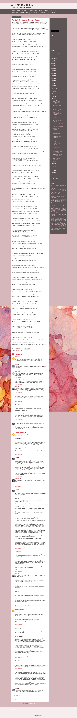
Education (63, 196)
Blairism (57, 186)
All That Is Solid (57, 53)
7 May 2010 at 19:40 (19, 496)
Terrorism (52, 225)
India (55, 204)
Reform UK (58, 217)
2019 (53, 71)
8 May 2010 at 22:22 (19, 633)
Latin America (58, 205)
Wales (60, 228)
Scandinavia (57, 219)
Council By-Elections (24, 12)
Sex (51, 10)
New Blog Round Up (57, 156)
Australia (52, 186)
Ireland (62, 204)
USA (65, 227)
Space (52, 223)
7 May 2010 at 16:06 (19, 454)
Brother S (55, 189)
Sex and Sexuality (54, 220)
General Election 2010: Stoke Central (57, 152)
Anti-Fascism (61, 185)
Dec (54, 88)
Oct (54, 91)
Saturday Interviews (52, 12)
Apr (54, 161)
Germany (64, 200)
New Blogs (54, 211)
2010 (53, 86)
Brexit (62, 188)
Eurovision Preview (56, 118)
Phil (16, 364)
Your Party (55, 229)
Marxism (64, 208)
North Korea (63, 211)
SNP (62, 220)
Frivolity (56, 200)
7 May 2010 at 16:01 (19, 435)
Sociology (24, 10)
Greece (52, 201)
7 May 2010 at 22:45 (19, 548)
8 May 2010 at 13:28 (19, 606)
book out (52, 23)
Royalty (57, 218)
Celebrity (59, 189)
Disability (52, 196)
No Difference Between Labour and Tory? (57, 155)
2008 (53, 170)
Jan (54, 166)
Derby (65, 195)
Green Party (63, 201)
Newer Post (14, 699)
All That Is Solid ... (22, 5)
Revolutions (53, 218)
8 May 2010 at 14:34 (19, 624)
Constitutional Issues (56, 193)
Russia (60, 218)
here (28, 490)
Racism (52, 217)
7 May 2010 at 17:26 (19, 476)
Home (13, 10)
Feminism (57, 199)
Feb (54, 165)
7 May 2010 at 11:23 (19, 392)
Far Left (40, 10)
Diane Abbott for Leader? (58, 126)
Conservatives (55, 192)
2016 (53, 76)
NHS (58, 211)
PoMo (60, 214)
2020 (53, 70)
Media (52, 209)
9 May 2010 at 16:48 (19, 692)
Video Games (15, 12)
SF (59, 220)
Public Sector (62, 215)
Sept (54, 93)
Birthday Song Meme (57, 105)
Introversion (58, 204)
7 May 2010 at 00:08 (19, 369)
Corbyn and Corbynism (58, 194)
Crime (61, 195)
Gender (46, 10)
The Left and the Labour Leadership (57, 131)
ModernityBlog (18, 609)
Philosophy (58, 212)
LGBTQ (52, 207)
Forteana (64, 199)
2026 (53, 60)
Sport (55, 223)
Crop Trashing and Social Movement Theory (58, 110)
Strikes (59, 224)
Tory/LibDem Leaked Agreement (57, 137)
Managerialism (57, 208)
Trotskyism (57, 227)
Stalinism (59, 223)
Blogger (40, 715)
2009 (53, 168)
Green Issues (57, 201)
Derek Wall (17, 478)
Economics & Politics (33, 10)
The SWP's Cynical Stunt (58, 123)
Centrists (64, 189)
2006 (53, 173)
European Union (62, 197)
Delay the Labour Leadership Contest (57, 134)
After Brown (55, 141)
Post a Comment (17, 695)
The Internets (58, 225)
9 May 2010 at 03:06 (19, 657)
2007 (53, 172)
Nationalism (53, 210)
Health (52, 202)
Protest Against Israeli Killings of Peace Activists (57, 102)
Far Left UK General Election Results (26, 20)
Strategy (56, 224)
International (43, 12)
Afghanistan (53, 185)
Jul (54, 96)
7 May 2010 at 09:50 (19, 384)
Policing (52, 214)
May (54, 100)
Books (56, 10)
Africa (56, 185)
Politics (56, 214)
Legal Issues (63, 205)
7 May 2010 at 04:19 (19, 377)
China (52, 190)
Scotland (64, 219)
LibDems (57, 207)
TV (59, 227)
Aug (54, 95)
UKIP (62, 227)
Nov (54, 90)
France (52, 200)
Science (60, 219)
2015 (53, 78)
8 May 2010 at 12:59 (19, 589)
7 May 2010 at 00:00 (19, 362)
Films (61, 199)
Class (64, 190)
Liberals (61, 207)
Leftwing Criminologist (19, 432)
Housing (56, 202)
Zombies (58, 229)
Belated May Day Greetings (56, 159)
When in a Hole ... (56, 124)
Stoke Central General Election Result (57, 147)
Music (64, 209)
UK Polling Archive (34, 12)
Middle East (60, 209)
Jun (54, 98)
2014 (53, 80)
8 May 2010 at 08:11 (19, 571)
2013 (53, 81)
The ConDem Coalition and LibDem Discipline (58, 140)
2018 (53, 73)
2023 (53, 65)
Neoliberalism (63, 210)
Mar (54, 163)
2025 (53, 61)
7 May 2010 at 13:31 (19, 430)
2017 (53, 75)
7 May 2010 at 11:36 (19, 401)
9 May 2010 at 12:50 (19, 686)
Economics (57, 196)
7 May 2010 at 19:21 (19, 486)
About (18, 10)
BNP (56, 188)
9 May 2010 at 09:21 (19, 668)
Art (65, 185)
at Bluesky (55, 24)
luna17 (16, 356)
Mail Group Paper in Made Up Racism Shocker (57, 113)
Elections (17, 350)
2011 (53, 85)
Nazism (58, 210)
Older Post (45, 699)
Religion (64, 217)
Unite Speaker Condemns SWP (56, 117)
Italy (65, 204)
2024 (53, 63)
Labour (53, 205)
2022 (53, 66)
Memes (55, 209)
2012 (53, 83)
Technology (63, 224)
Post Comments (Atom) (32, 703)
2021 (53, 68)
